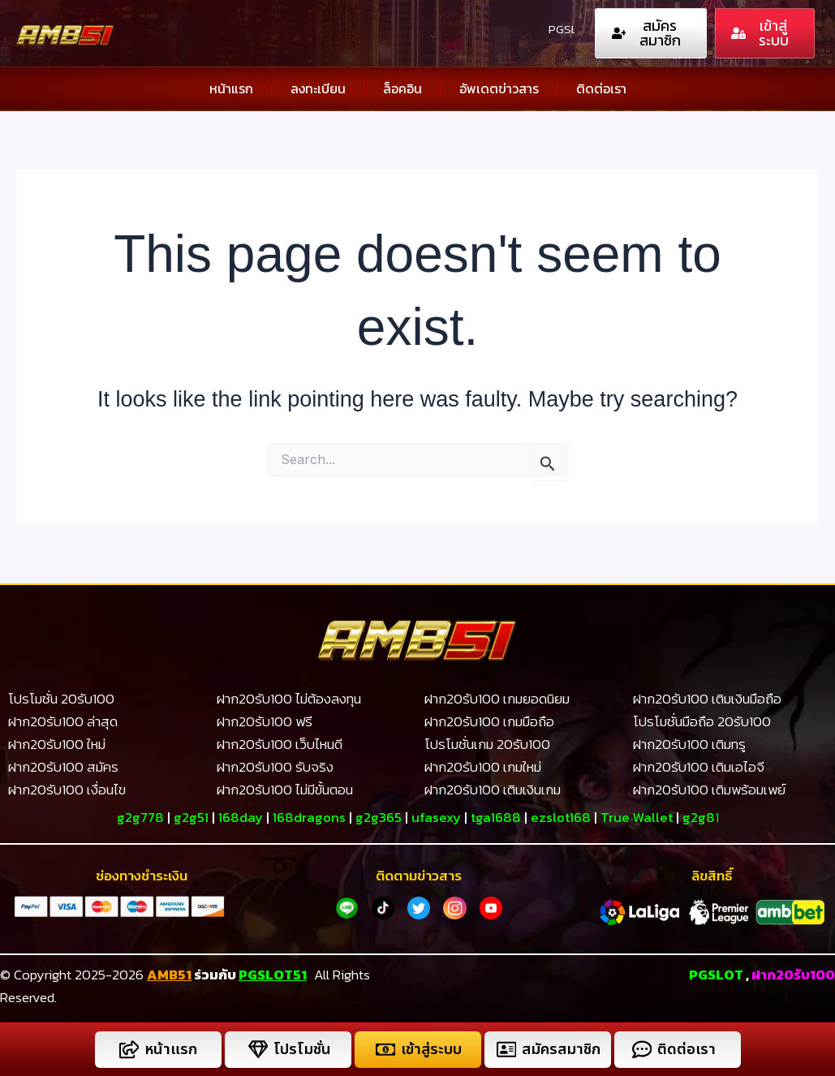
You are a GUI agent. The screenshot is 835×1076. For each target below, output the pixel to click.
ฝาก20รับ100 (793, 973)
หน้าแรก (231, 88)
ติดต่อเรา (601, 88)
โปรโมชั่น (302, 1049)
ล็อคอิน (402, 88)
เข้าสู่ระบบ (431, 1049)
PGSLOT (715, 973)
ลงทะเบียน (318, 88)
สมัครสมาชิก (562, 1049)
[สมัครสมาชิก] (506, 1049)
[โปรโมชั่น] (257, 1049)
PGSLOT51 (273, 973)
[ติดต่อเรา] (641, 1049)
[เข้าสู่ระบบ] (385, 1049)
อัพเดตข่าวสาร (499, 88)
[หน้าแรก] (128, 1049)
